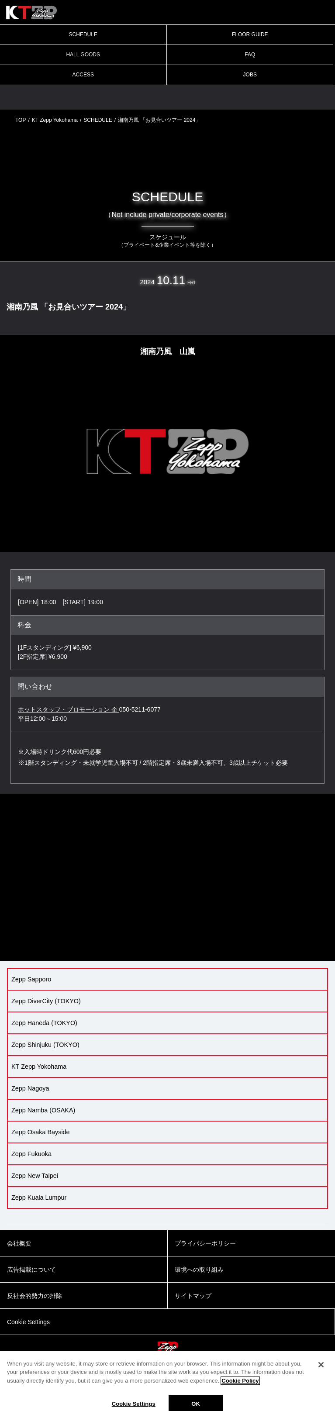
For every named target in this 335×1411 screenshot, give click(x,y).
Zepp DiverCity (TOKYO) (46, 1001)
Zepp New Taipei (34, 1175)
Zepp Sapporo (31, 979)
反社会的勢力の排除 (34, 1295)
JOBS (250, 75)
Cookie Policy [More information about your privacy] (240, 1386)
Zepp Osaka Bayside (40, 1132)
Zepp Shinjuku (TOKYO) (45, 1044)
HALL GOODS (83, 55)
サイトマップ (193, 1295)
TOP (20, 120)
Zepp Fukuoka (31, 1153)
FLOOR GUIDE (250, 34)
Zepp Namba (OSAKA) (43, 1110)
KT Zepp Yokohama (55, 120)
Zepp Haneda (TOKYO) (44, 1022)
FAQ (250, 55)
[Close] (321, 1370)
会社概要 (19, 1243)
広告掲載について (31, 1269)
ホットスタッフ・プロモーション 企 (68, 709)
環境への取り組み (199, 1269)
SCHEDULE (83, 34)
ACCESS (83, 75)
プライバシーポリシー (205, 1243)
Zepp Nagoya (30, 1088)
